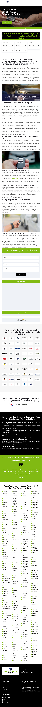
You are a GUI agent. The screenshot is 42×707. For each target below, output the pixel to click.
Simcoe (33, 525)
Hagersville (15, 596)
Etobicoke (15, 554)
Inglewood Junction (15, 638)
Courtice (5, 642)
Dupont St (15, 524)
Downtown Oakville (15, 504)
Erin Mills (15, 548)
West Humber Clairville (35, 627)
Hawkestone (15, 605)
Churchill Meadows (7, 615)
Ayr (3, 526)
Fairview (14, 559)
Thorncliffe (34, 582)
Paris (24, 610)
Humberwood (15, 632)
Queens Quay (25, 647)
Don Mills (5, 659)
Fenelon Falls (15, 562)
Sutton (33, 563)
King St (14, 658)
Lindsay (24, 511)
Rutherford (34, 498)
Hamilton (15, 600)
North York (25, 593)
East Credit (15, 528)
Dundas (14, 517)
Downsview (15, 495)
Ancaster (5, 511)
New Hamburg (26, 582)
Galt (13, 579)
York (33, 656)
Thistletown (34, 580)
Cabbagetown (6, 584)
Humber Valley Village (16, 629)
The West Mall (35, 578)
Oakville (24, 597)
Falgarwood (15, 561)
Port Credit (25, 627)
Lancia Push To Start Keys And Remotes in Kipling (15, 28)
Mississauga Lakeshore (25, 564)
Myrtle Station (25, 578)
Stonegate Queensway (34, 548)
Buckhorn (5, 576)
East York (15, 531)
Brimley (4, 571)
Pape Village (25, 608)
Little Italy (25, 515)
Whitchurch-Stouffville (34, 641)
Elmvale (14, 543)
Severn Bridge (35, 512)
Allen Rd (4, 508)
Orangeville (25, 602)
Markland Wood (26, 532)
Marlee (24, 534)
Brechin (4, 565)
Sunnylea (34, 561)
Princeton (25, 643)
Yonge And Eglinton (34, 652)
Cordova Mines (6, 641)
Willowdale (34, 643)
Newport (24, 589)
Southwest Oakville (34, 533)
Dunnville (15, 520)
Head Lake (15, 607)
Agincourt (5, 502)
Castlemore (5, 604)
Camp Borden (6, 593)
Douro (14, 493)
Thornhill (34, 585)
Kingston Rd (25, 491)
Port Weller (25, 638)
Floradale (15, 568)
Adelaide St (5, 500)
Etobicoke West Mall (16, 556)
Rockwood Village (35, 493)
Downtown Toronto (15, 507)
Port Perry (25, 636)
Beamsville (5, 536)
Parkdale (24, 614)
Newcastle (25, 586)
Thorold (34, 587)
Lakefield (24, 498)
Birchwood (5, 543)
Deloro (4, 655)
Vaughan (34, 604)
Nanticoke (25, 580)
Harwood (15, 601)
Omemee (24, 601)
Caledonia (5, 589)
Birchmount (5, 541)
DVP (14, 526)
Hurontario (15, 634)
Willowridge (34, 645)
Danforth (5, 650)
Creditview (5, 646)
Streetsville (34, 557)
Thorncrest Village (36, 583)
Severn (33, 510)
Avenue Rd (5, 524)
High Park (15, 611)
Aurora (4, 523)
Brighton (5, 569)
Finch (14, 566)
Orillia (24, 604)
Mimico (24, 559)
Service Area (5, 689)
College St (5, 633)
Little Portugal (25, 517)
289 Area (5, 491)
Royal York (34, 497)
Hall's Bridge (15, 598)
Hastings (14, 603)
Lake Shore (25, 497)
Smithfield (34, 527)
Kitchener (24, 495)
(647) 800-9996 (6, 22)
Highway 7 (15, 622)
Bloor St (4, 547)
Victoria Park (35, 606)
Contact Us (5, 687)
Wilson (33, 647)
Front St (14, 577)
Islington (14, 642)
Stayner (33, 541)
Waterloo (34, 619)
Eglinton (14, 537)
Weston (33, 635)
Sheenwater (34, 514)
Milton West (25, 557)
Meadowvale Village (25, 544)
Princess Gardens (26, 641)
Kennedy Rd (15, 650)
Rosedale (34, 495)
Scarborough (35, 502)
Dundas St (15, 519)
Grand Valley (15, 588)
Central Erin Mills (6, 608)
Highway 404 (15, 616)
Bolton (4, 550)
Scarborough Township (35, 508)
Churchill (5, 613)
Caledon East (5, 587)
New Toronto (25, 584)
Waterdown (34, 615)
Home (3, 28)
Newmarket (25, 588)
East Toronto (15, 530)
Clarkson (5, 621)
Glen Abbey (15, 583)
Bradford (5, 558)
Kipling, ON (7, 702)
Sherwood (34, 521)
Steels (33, 543)
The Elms (34, 572)
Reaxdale (24, 651)
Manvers (24, 526)
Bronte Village (6, 574)
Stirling (33, 545)
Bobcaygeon (5, 548)
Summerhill (34, 559)
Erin (13, 546)
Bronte (4, 573)
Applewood (5, 519)
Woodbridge (34, 649)
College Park (5, 631)
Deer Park (5, 654)
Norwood (24, 595)
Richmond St (25, 656)
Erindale (14, 550)
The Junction (35, 574)
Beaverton (5, 537)
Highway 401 (15, 614)
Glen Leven (15, 585)
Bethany (5, 539)
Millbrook (25, 554)
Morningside (25, 569)
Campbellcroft (6, 595)
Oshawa (24, 606)
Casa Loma (5, 602)
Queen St (24, 645)
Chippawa (5, 611)
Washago (34, 613)
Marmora (24, 536)
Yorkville (34, 660)
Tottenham (34, 591)
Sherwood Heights (36, 523)
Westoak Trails (35, 633)
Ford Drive (15, 572)
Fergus (14, 564)
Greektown (15, 590)
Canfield (4, 597)
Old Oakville (25, 599)
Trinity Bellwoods (35, 596)
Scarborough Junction (35, 505)
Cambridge (5, 591)
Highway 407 (15, 618)
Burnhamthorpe (6, 582)
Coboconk (5, 626)
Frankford (15, 575)
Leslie (24, 508)
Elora (14, 544)
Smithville (34, 529)
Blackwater (5, 545)
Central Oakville (6, 610)
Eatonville (15, 533)
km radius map (21, 296)
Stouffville (34, 554)
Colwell (4, 635)
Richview (24, 658)
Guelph (14, 594)
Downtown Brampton (15, 497)
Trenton (34, 593)
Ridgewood (25, 660)
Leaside (24, 504)
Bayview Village (6, 534)
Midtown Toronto (26, 552)
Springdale (34, 536)
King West (15, 660)
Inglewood (15, 635)
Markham (25, 530)
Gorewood (15, 587)
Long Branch (25, 519)
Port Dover (25, 630)
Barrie (4, 530)
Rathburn (24, 649)
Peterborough (25, 621)
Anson (4, 517)
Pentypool (25, 619)
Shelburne (34, 516)
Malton (24, 524)
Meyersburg (25, 546)
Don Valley (15, 491)
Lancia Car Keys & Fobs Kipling (27, 672)
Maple (24, 528)
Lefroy (24, 506)
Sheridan (34, 520)
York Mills (34, 658)
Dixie (4, 657)
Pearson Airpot (26, 615)
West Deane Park (35, 624)
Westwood (34, 637)
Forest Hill (15, 574)
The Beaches (35, 569)
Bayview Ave (5, 532)
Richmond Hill (25, 654)
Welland (34, 622)
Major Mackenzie (26, 523)
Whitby (33, 638)
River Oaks (34, 491)
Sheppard (34, 518)
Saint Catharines (35, 500)
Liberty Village (25, 510)
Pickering (24, 623)
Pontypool (25, 625)
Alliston (4, 510)
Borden (4, 554)
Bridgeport (5, 567)
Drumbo (14, 509)
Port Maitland (25, 634)
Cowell (4, 644)
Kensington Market (15, 652)
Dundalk (14, 515)
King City (14, 657)
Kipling (24, 493)
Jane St (14, 644)
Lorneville (25, 521)
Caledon (4, 586)
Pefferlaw (24, 617)
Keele (14, 646)
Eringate (14, 552)
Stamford (34, 539)
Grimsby (14, 592)
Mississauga (25, 561)
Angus (4, 513)
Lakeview (24, 500)
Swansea (34, 567)
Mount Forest (25, 573)
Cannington (5, 599)
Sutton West (34, 565)
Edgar (14, 535)
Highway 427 (15, 620)
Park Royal (25, 612)
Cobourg (5, 628)
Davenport (5, 652)
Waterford (34, 617)
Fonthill (14, 570)
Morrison (24, 571)
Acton (4, 498)
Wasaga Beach (35, 611)
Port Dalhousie (26, 628)
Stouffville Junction (36, 556)
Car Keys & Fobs (7, 4)
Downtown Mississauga (15, 501)
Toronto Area (35, 589)
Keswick (14, 655)
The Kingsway (35, 576)
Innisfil (14, 640)
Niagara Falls (25, 591)
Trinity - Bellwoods (36, 594)
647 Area (5, 495)
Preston (24, 640)
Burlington (5, 580)
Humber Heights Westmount (16, 626)
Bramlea (5, 560)
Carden (4, 600)
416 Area (5, 493)
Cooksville (5, 639)
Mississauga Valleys (25, 567)
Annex (4, 515)
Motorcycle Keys (6, 686)
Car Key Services (6, 684)
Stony (33, 552)
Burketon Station (6, 578)
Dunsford (15, 522)
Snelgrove (34, 531)
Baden (4, 528)
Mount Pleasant (26, 577)
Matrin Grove (25, 539)
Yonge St (34, 654)
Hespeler (15, 609)
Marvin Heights (26, 537)
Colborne (5, 629)
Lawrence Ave (25, 502)
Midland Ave (25, 550)
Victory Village (35, 609)
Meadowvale (25, 541)
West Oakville (35, 629)
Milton (24, 555)
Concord (5, 637)
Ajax (4, 504)
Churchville (5, 617)
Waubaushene (35, 620)
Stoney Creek (35, 550)
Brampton (5, 561)
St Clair (33, 538)
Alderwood (5, 506)
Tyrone (33, 600)
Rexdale (24, 652)
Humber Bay (15, 624)
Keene (14, 648)
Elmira (14, 541)
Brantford (5, 563)
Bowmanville (5, 556)
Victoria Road (35, 607)
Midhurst (24, 548)
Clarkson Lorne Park (6, 623)
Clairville (5, 619)
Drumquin (15, 511)
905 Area (5, 497)
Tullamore (34, 598)
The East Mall (35, 570)
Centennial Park (6, 606)
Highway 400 (15, 612)
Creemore (5, 648)
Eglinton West (16, 539)
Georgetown (15, 581)
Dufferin (14, 513)
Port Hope (25, 632)
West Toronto (35, 631)
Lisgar (24, 513)
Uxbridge (34, 602)
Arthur (4, 521)
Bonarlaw (5, 552)
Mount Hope (25, 575)
